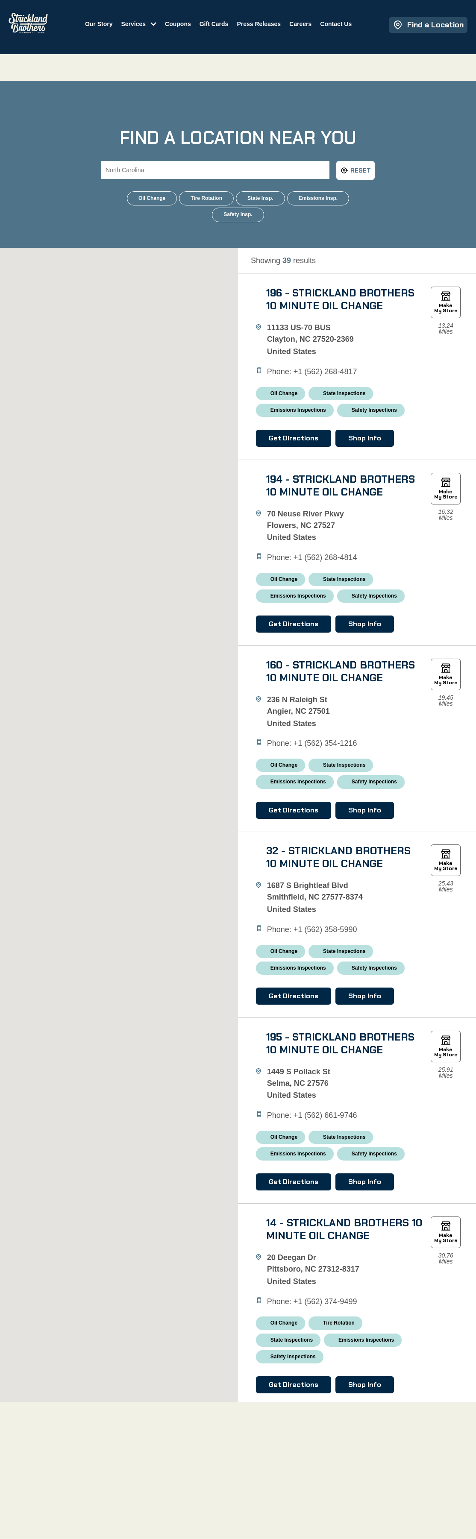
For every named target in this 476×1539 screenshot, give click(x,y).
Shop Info (372, 470)
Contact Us (347, 32)
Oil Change (151, 198)
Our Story (110, 32)
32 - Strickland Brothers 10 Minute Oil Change (339, 971)
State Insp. (260, 198)
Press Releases (270, 32)
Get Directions (301, 470)
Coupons (189, 32)
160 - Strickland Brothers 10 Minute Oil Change (339, 750)
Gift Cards (225, 32)
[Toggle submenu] (162, 31)
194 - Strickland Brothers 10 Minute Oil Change (339, 529)
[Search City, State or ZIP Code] (215, 170)
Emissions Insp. (318, 198)
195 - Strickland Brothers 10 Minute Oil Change (339, 1191)
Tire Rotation (206, 198)
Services (144, 32)
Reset (356, 170)
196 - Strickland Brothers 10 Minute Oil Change (339, 308)
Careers (312, 32)
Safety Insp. (237, 214)
